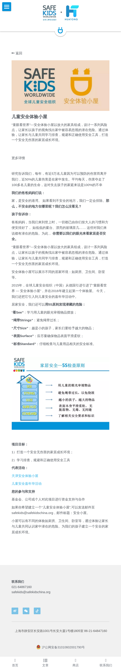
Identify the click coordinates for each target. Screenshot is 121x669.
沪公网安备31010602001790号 (60, 647)
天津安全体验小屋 (25, 476)
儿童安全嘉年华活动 (27, 483)
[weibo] (15, 611)
